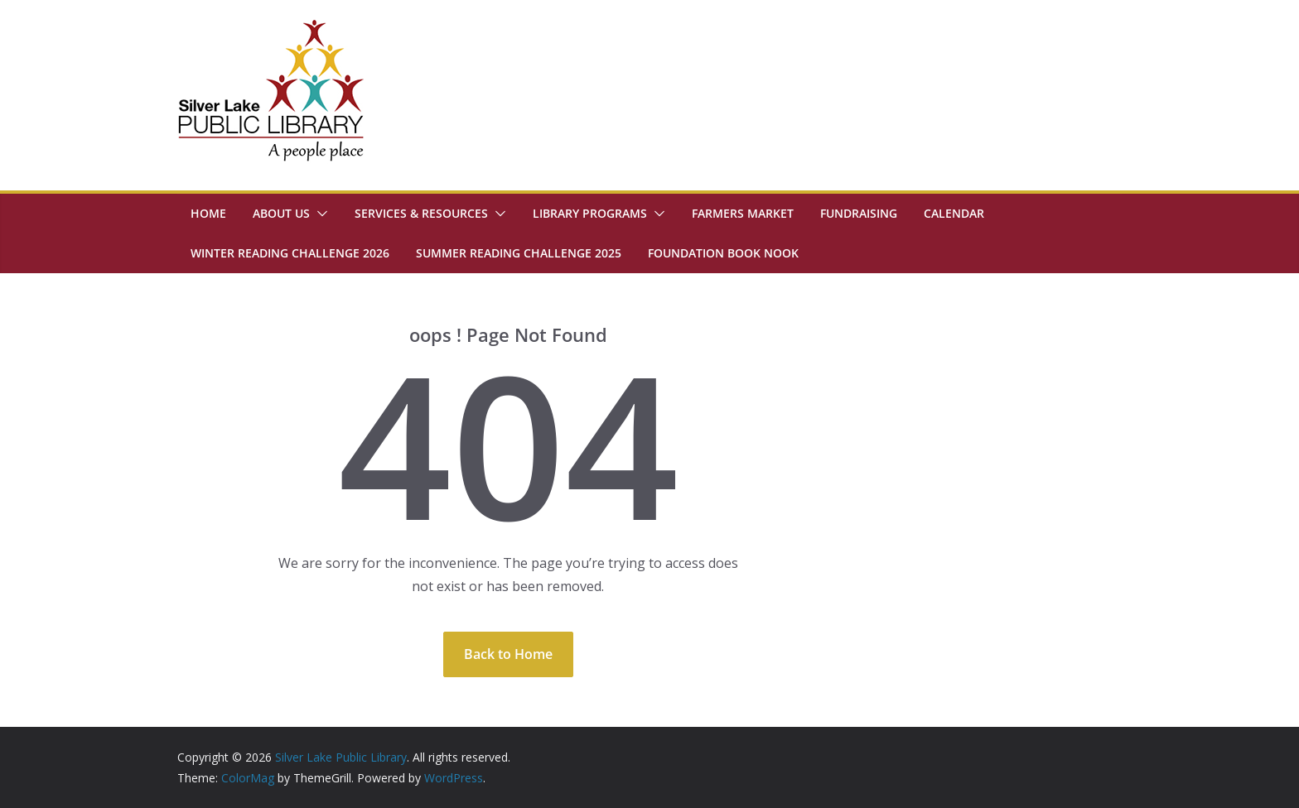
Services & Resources (421, 213)
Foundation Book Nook (723, 253)
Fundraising (858, 213)
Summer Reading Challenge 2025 (518, 253)
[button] (319, 213)
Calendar (954, 213)
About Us (281, 213)
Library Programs (590, 213)
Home (208, 213)
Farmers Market (743, 213)
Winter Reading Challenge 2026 (290, 253)
